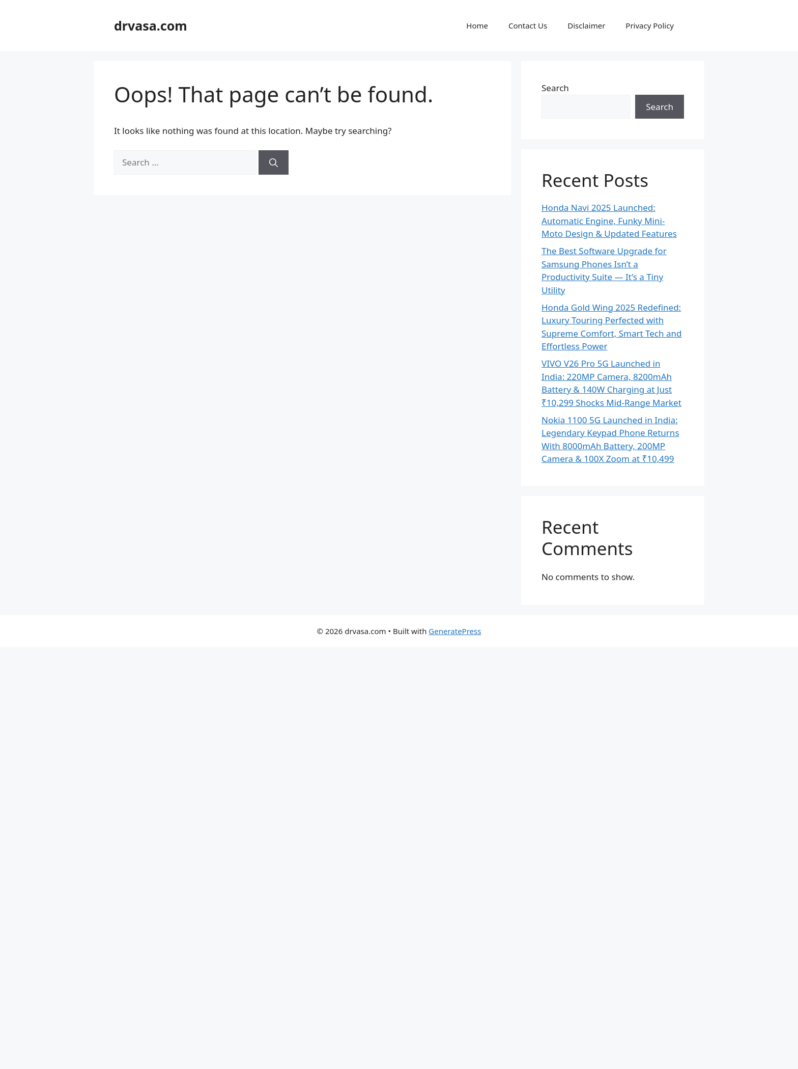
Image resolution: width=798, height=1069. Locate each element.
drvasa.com (150, 25)
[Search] (274, 162)
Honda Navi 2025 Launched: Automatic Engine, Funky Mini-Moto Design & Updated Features (609, 220)
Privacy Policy (649, 25)
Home (477, 25)
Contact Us (527, 25)
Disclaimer (586, 25)
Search (555, 88)
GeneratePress (455, 631)
